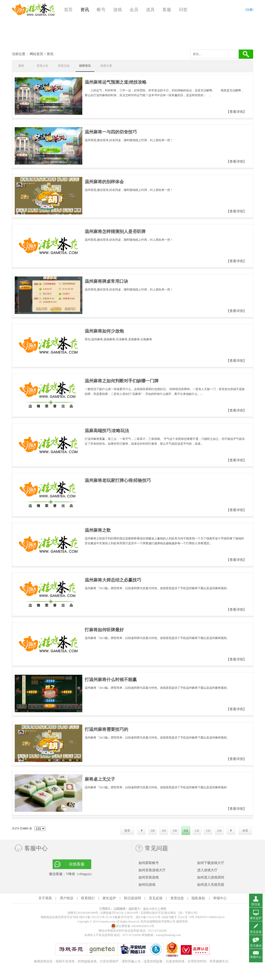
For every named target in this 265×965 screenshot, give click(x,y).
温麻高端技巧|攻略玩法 (107, 430)
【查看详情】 (236, 112)
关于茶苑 (45, 898)
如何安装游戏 (149, 877)
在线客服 (76, 864)
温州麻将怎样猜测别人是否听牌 (115, 231)
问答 (183, 9)
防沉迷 (255, 904)
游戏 (117, 9)
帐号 (101, 9)
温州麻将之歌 (98, 530)
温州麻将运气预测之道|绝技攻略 (115, 82)
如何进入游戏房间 (210, 877)
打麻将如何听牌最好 (104, 629)
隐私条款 (198, 898)
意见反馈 (155, 898)
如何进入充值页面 (210, 884)
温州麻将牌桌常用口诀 (106, 281)
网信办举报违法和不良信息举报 (118, 930)
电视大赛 (106, 65)
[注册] (249, 9)
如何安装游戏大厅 (152, 870)
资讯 (84, 9)
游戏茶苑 (33, 9)
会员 (134, 9)
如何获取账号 (149, 863)
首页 (68, 9)
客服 (166, 9)
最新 (21, 65)
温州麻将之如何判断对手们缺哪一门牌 (122, 380)
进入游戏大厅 (207, 870)
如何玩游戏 (147, 884)
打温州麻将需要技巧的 (106, 729)
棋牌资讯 (85, 65)
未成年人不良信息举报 (99, 935)
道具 (150, 9)
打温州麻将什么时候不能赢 (111, 679)
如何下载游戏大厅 (210, 863)
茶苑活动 (64, 65)
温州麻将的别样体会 (104, 181)
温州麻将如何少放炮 (104, 331)
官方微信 (256, 945)
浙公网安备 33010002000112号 (132, 926)
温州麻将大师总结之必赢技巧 (113, 580)
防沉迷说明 (132, 898)
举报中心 (220, 898)
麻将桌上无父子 (100, 779)
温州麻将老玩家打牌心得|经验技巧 (118, 480)
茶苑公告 (42, 65)
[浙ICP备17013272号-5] (93, 917)
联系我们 (88, 898)
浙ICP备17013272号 (148, 917)
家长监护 (109, 898)
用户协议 (66, 898)
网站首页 (36, 54)
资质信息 (177, 898)
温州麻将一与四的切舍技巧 (111, 132)
